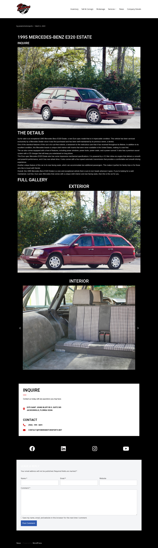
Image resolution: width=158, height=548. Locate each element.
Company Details (134, 9)
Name (24, 479)
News (121, 9)
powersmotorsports (26, 26)
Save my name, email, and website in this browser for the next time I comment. (55, 520)
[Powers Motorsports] (36, 9)
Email (63, 479)
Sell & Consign (87, 9)
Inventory (74, 9)
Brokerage (100, 9)
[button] (115, 9)
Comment (25, 489)
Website (103, 479)
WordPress (37, 545)
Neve (18, 545)
